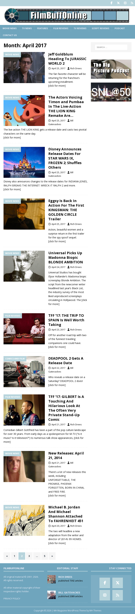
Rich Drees (76, 68)
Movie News (10, 28)
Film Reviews (60, 28)
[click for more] (57, 85)
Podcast (120, 28)
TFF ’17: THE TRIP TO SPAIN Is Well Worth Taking (66, 320)
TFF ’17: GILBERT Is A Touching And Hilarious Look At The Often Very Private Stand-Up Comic (66, 408)
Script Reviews (100, 28)
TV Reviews (80, 28)
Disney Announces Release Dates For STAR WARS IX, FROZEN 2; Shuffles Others (65, 158)
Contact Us (10, 35)
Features (42, 28)
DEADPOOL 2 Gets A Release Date (65, 360)
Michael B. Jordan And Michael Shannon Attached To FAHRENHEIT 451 (65, 514)
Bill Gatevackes (69, 592)
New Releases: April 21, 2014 (66, 455)
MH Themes (95, 610)
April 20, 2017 (58, 525)
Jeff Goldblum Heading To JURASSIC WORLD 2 (67, 59)
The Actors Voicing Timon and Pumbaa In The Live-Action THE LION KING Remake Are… (66, 106)
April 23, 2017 (58, 329)
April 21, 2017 (58, 424)
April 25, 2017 (58, 68)
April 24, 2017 (58, 267)
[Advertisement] (111, 123)
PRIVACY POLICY (12, 598)
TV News (27, 28)
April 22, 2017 (58, 367)
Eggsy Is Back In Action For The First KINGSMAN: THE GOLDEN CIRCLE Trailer (66, 209)
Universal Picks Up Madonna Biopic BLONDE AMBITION (65, 257)
